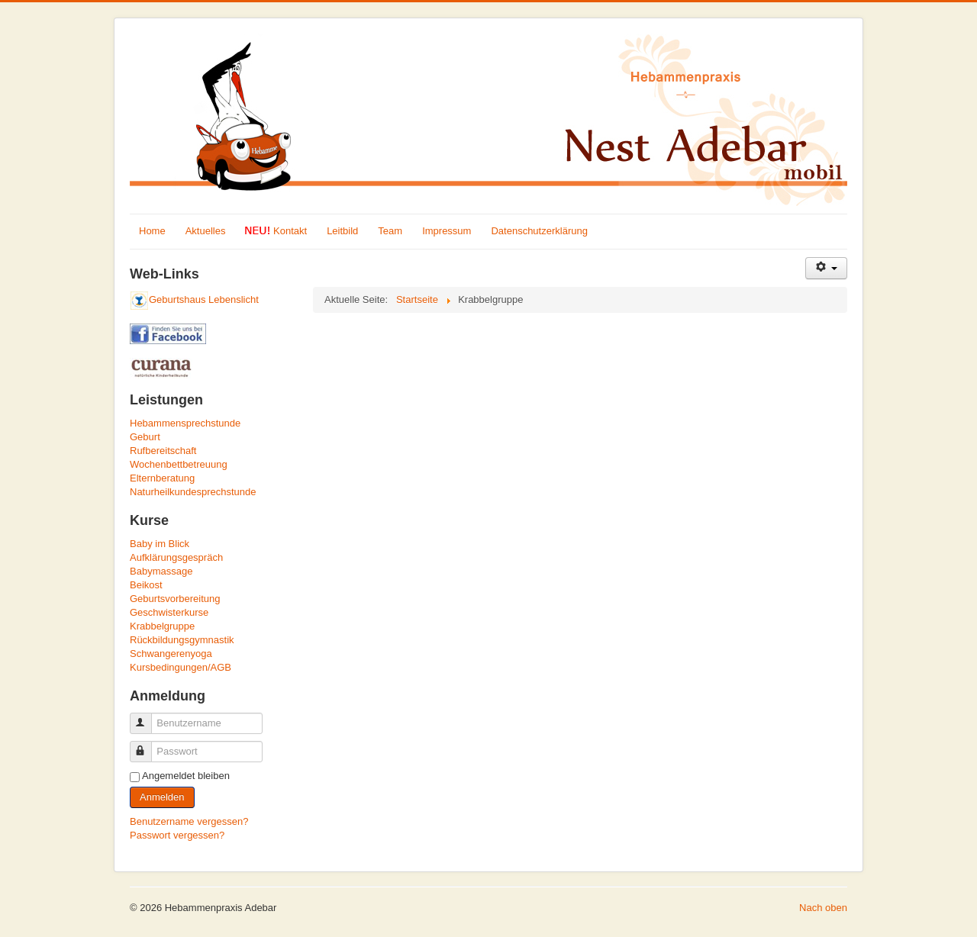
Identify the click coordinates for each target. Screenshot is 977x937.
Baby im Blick (159, 543)
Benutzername (147, 716)
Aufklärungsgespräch (176, 557)
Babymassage (161, 571)
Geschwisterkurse (169, 612)
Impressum (446, 231)
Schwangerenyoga (171, 653)
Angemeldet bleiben (186, 775)
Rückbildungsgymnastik (182, 640)
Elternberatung (162, 478)
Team (390, 231)
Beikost (146, 585)
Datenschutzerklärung (539, 231)
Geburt (145, 437)
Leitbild (342, 231)
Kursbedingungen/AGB (180, 667)
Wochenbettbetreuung (178, 464)
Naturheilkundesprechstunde (193, 491)
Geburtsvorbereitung (175, 598)
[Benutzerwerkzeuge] (826, 268)
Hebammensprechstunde (185, 423)
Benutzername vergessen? (189, 821)
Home (152, 231)
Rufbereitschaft (163, 450)
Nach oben (823, 907)
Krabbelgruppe (162, 626)
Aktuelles (205, 231)
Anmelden (162, 797)
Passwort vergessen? (177, 835)
